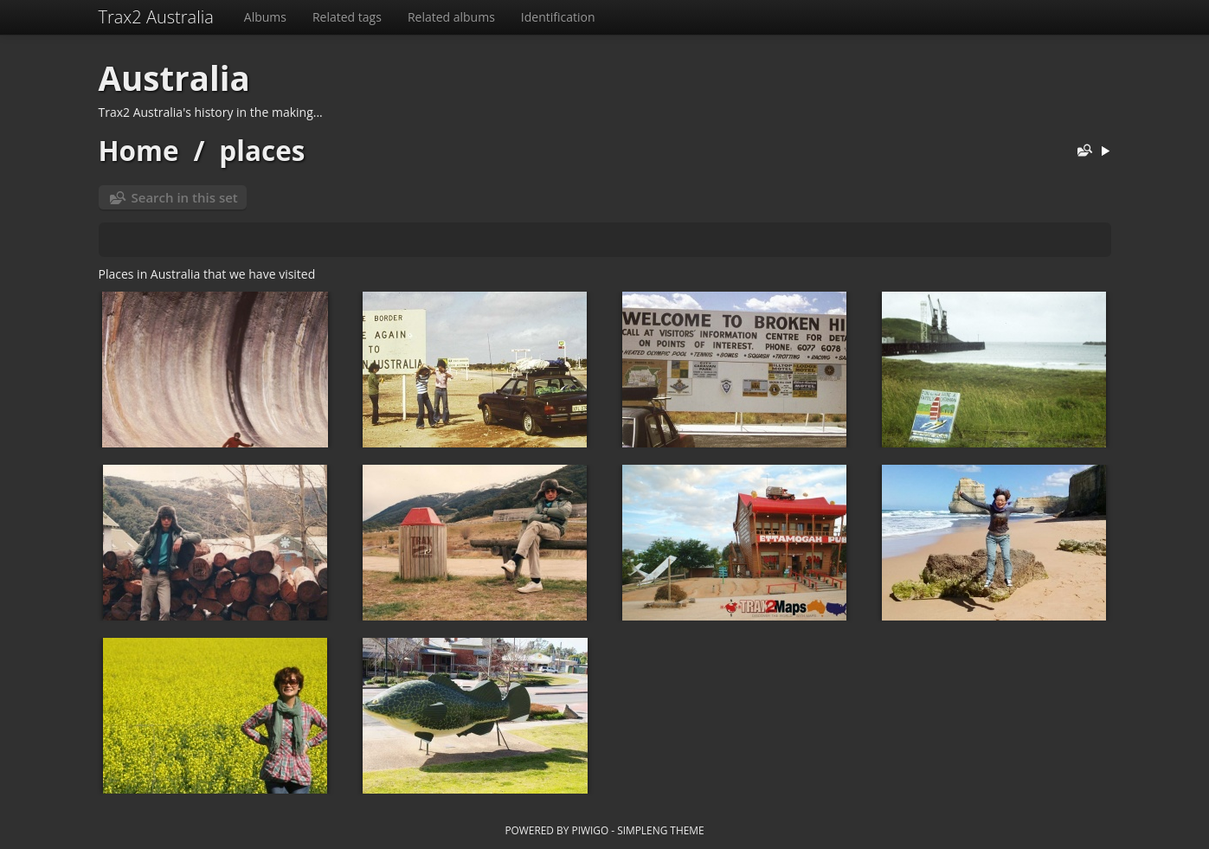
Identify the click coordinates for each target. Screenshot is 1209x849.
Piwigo (589, 830)
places (262, 150)
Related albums (451, 17)
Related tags (347, 17)
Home (139, 150)
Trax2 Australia (156, 17)
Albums (265, 17)
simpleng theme (660, 830)
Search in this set (185, 197)
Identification (558, 17)
